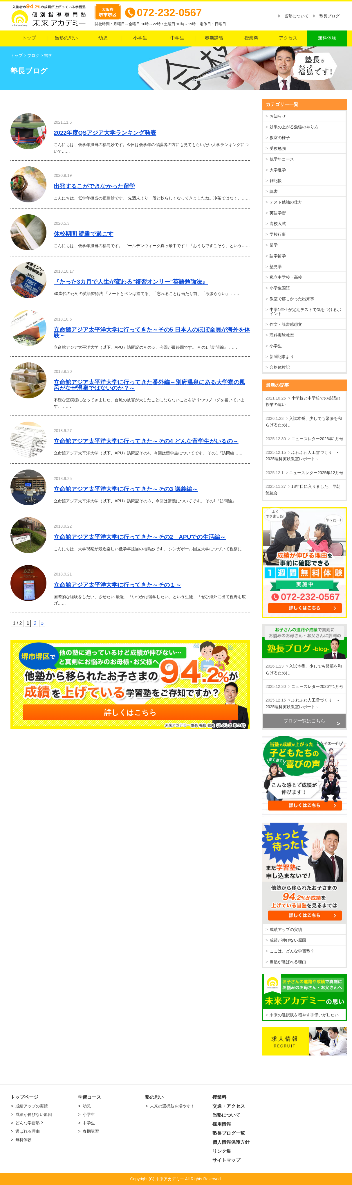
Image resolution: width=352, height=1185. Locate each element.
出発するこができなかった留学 (94, 186)
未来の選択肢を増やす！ (172, 1106)
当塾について (296, 16)
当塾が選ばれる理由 (288, 961)
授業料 (251, 37)
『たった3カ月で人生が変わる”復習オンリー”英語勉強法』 (131, 281)
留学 (274, 245)
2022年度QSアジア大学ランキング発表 (105, 133)
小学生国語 (280, 288)
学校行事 (278, 234)
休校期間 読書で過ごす (83, 234)
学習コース (89, 1097)
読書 (274, 191)
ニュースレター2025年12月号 (316, 472)
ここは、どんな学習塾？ (292, 951)
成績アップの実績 (286, 929)
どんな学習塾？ (29, 1123)
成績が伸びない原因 (288, 940)
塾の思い (154, 1097)
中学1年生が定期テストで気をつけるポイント (305, 311)
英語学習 (278, 213)
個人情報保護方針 (231, 1142)
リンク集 (221, 1151)
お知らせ (278, 116)
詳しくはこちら (130, 712)
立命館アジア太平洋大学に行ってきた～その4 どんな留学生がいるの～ (146, 441)
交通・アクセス (228, 1106)
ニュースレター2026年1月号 (317, 438)
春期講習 (214, 37)
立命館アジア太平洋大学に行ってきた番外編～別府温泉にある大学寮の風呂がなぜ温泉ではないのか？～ (149, 385)
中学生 (177, 37)
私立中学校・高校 (286, 277)
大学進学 (278, 170)
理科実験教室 (282, 335)
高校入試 (278, 223)
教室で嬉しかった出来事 (292, 298)
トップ (29, 37)
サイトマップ (226, 1160)
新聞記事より (282, 356)
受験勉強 (278, 148)
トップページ (24, 1097)
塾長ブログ (329, 16)
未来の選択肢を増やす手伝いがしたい (304, 1015)
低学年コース (282, 159)
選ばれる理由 (27, 1131)
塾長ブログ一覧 (228, 1133)
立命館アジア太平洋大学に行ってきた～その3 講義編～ (126, 489)
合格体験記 (280, 367)
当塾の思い (66, 37)
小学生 (140, 37)
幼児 (103, 37)
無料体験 (327, 37)
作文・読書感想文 (286, 324)
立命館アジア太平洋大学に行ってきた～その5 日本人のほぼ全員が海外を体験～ (152, 332)
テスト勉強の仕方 (286, 202)
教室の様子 (280, 137)
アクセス (288, 37)
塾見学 (276, 266)
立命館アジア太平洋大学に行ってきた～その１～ (117, 585)
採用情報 (221, 1124)
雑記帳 (276, 180)
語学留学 (278, 255)
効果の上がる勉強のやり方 (294, 127)
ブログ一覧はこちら (304, 720)
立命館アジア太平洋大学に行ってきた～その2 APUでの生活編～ (140, 537)
